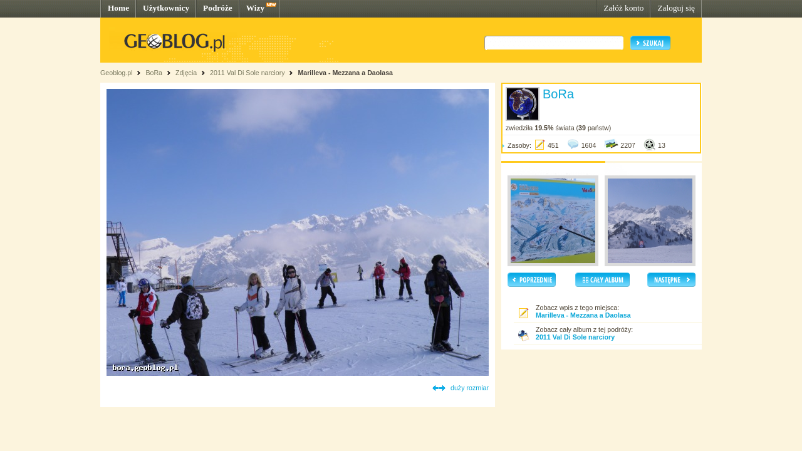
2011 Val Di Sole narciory (247, 72)
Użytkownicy (166, 8)
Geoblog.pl (116, 72)
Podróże (217, 8)
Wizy (255, 8)
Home (118, 8)
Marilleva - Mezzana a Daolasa (345, 72)
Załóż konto (623, 8)
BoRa (153, 72)
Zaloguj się (676, 8)
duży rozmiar (469, 387)
